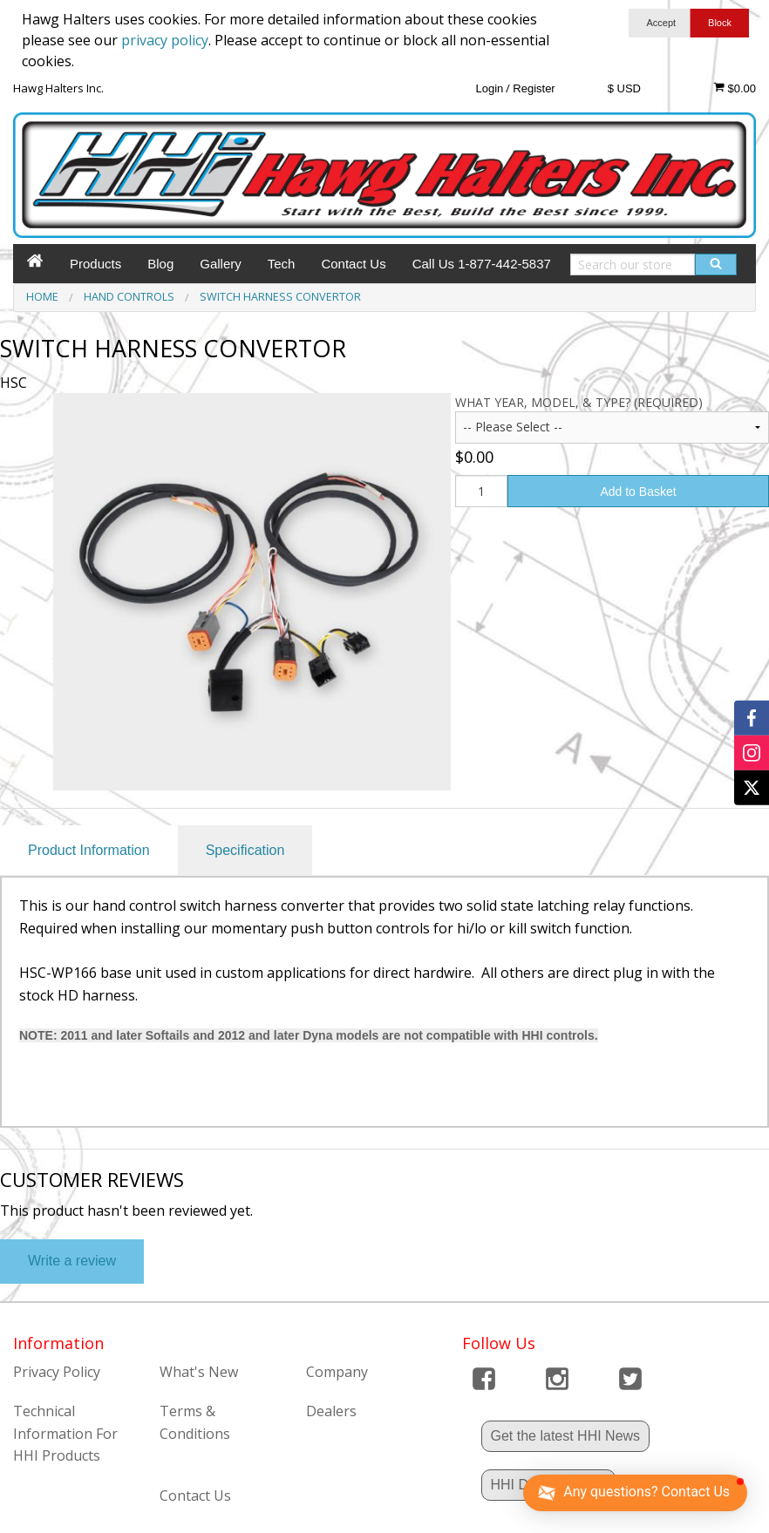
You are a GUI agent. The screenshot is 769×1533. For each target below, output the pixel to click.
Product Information (89, 850)
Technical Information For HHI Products (65, 1433)
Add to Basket (638, 492)
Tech (282, 263)
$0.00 (734, 88)
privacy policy (164, 40)
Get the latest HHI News (566, 1435)
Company (337, 1371)
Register (534, 88)
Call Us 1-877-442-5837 (481, 263)
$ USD (624, 88)
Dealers (331, 1411)
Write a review (72, 1260)
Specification (245, 850)
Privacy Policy (56, 1371)
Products (95, 263)
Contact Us (353, 263)
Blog (160, 263)
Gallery (221, 263)
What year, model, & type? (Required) (579, 402)
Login (489, 88)
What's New (199, 1371)
